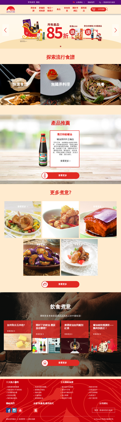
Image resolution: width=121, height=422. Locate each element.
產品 (58, 9)
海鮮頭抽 (38, 392)
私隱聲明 (22, 419)
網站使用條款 (11, 419)
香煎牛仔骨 (66, 390)
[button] (115, 9)
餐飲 (38, 2)
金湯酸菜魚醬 (12, 392)
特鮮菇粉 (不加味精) (14, 390)
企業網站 (78, 2)
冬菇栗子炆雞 (67, 398)
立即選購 (101, 9)
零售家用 (31, 2)
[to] (3, 16)
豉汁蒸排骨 (93, 398)
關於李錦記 (75, 9)
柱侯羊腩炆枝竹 (67, 392)
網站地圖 (31, 419)
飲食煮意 (67, 9)
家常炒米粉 (93, 387)
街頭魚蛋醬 (11, 395)
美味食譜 (33, 9)
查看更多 (11, 331)
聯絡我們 (91, 2)
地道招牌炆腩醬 (40, 387)
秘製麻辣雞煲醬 (13, 387)
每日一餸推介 (50, 9)
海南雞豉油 (39, 398)
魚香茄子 (92, 395)
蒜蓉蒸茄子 (93, 390)
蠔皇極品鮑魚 (12, 398)
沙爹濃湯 (38, 395)
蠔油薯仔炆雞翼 (67, 387)
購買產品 (84, 9)
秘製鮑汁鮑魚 (40, 390)
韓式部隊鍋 (93, 392)
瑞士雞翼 (65, 395)
